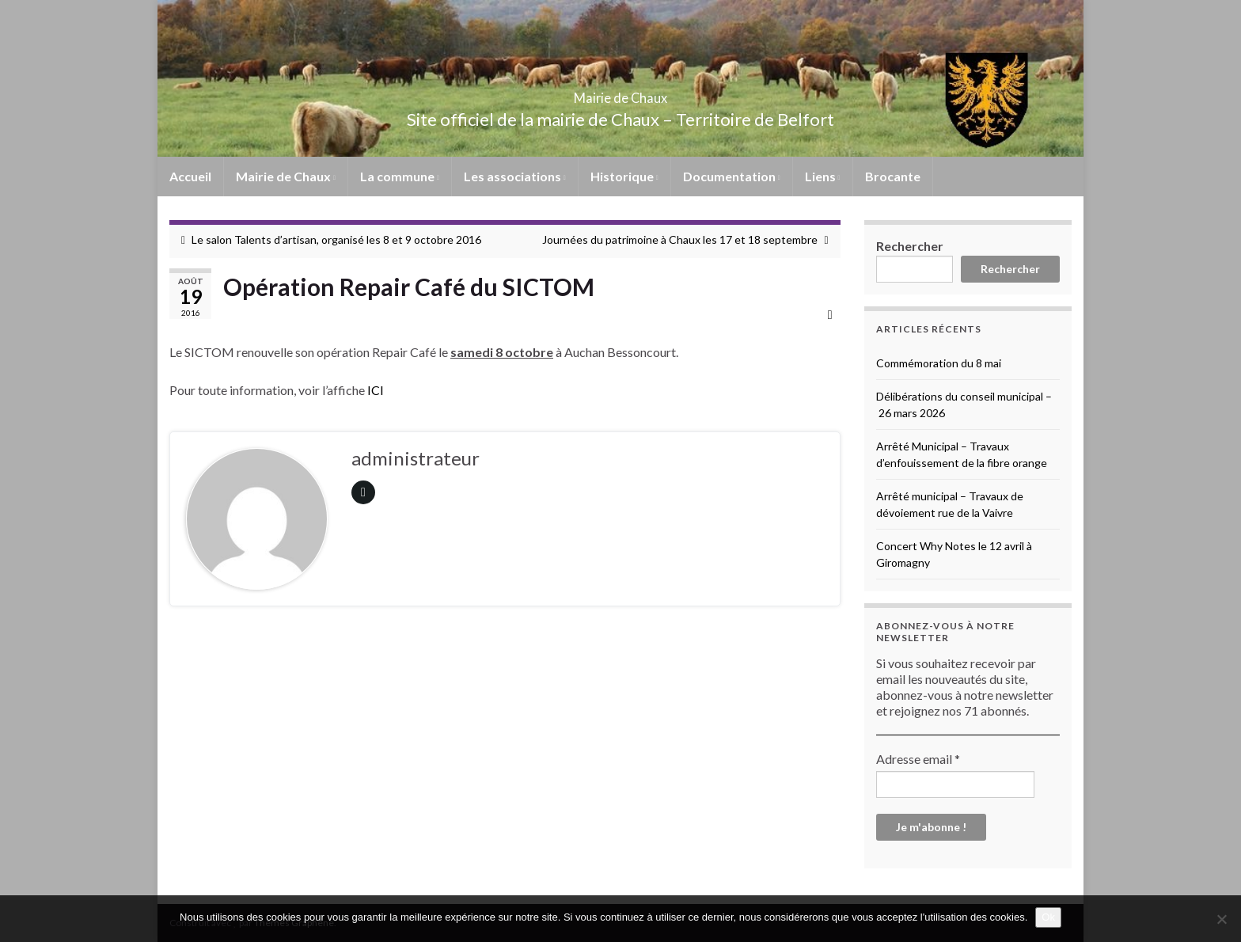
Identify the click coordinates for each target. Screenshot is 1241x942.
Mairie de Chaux (620, 93)
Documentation (731, 176)
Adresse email (918, 758)
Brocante (892, 176)
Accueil (190, 176)
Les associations (515, 176)
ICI (375, 389)
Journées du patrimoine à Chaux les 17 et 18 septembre (680, 239)
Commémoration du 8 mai (938, 363)
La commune (399, 176)
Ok (1048, 917)
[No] (1221, 919)
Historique (624, 176)
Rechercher (909, 245)
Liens (823, 176)
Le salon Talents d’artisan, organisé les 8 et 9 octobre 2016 (336, 239)
